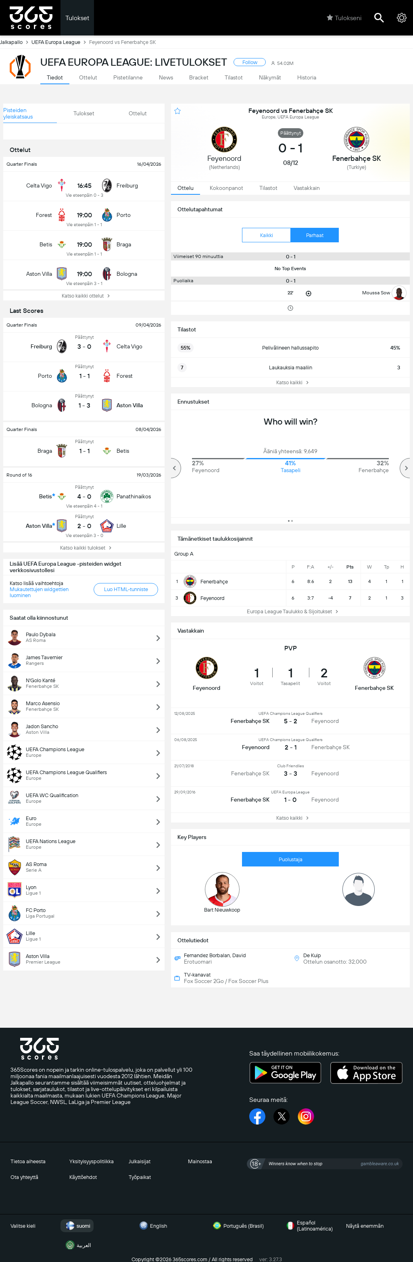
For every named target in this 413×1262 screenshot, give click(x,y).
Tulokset (77, 18)
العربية (77, 1245)
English (152, 1226)
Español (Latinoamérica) (308, 1226)
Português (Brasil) (237, 1226)
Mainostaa (200, 1161)
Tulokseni (344, 17)
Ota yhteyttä (24, 1177)
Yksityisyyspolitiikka (91, 1161)
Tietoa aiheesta (28, 1161)
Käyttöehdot (83, 1177)
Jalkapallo (15, 41)
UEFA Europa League (60, 41)
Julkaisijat (139, 1161)
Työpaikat (140, 1177)
